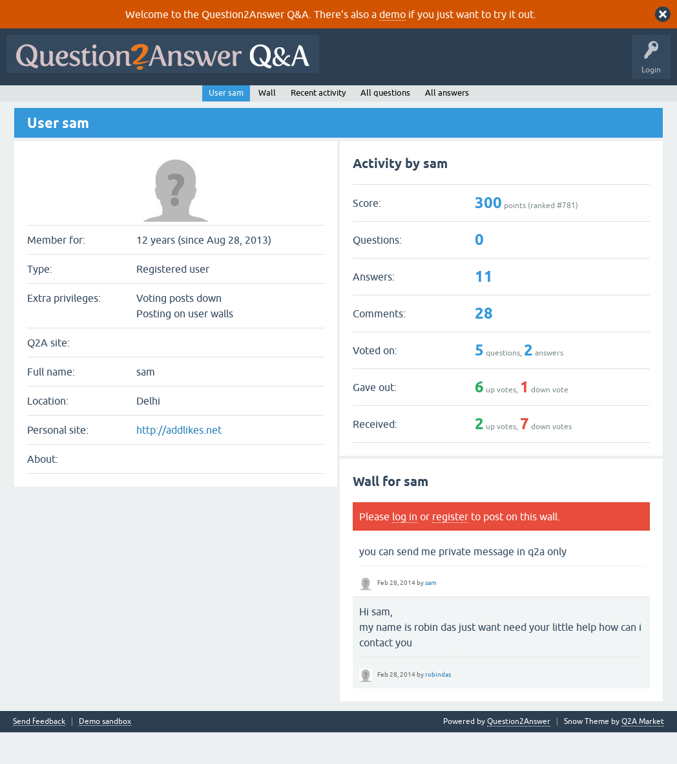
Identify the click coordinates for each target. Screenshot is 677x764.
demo (392, 14)
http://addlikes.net (179, 461)
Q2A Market (642, 753)
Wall (267, 124)
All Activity (33, 101)
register (450, 547)
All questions (385, 124)
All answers (447, 124)
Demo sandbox (105, 753)
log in (404, 547)
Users (268, 101)
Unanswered (178, 101)
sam (431, 613)
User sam (226, 124)
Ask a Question (322, 101)
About (408, 101)
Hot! (129, 101)
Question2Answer (518, 753)
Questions (84, 101)
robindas (438, 705)
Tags (228, 101)
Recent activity (318, 124)
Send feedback (39, 753)
